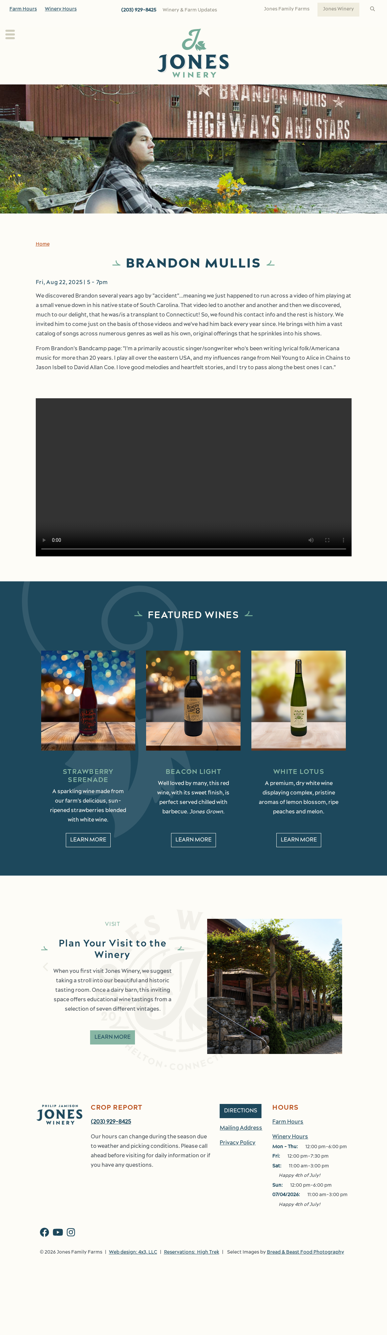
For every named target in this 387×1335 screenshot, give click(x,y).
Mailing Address (241, 1143)
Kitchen (229, 92)
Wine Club (195, 92)
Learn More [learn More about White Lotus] (299, 855)
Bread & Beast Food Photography (305, 1267)
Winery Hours (61, 9)
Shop (304, 92)
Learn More (112, 1052)
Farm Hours (23, 9)
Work (339, 92)
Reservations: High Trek (191, 1267)
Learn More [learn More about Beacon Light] (193, 855)
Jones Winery (338, 9)
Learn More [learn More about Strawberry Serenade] (88, 855)
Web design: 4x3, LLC (133, 1267)
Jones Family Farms (286, 9)
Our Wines (148, 92)
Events (268, 92)
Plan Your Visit (51, 92)
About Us (102, 92)
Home (43, 259)
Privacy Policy (237, 1158)
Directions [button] (240, 1126)
